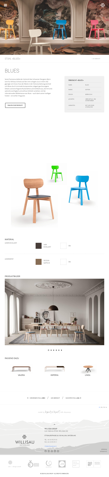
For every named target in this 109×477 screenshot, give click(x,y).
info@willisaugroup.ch (51, 446)
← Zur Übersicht (95, 58)
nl (106, 407)
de (99, 407)
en (101, 407)
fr (104, 407)
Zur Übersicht (55, 398)
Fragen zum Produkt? (15, 105)
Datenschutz (103, 451)
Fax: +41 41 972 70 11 (51, 442)
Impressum (104, 449)
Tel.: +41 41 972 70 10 (51, 440)
